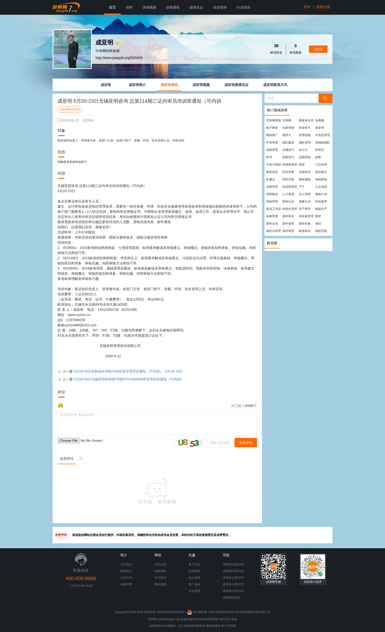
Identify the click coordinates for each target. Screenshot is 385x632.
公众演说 (321, 186)
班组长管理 (289, 209)
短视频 (319, 120)
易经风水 (288, 216)
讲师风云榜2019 (233, 571)
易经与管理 (273, 231)
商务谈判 (272, 172)
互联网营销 (273, 120)
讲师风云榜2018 (233, 577)
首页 (112, 7)
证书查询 (160, 577)
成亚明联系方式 (275, 85)
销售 (318, 157)
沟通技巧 (288, 150)
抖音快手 (305, 127)
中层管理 (272, 142)
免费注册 (323, 7)
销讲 (302, 164)
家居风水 (305, 231)
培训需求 (220, 7)
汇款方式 (126, 577)
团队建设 (288, 142)
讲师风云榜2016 (233, 591)
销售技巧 (288, 157)
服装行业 (321, 194)
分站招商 (194, 591)
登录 (306, 7)
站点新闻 (194, 577)
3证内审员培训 (70, 109)
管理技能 (305, 135)
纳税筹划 (321, 179)
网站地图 (160, 584)
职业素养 (321, 201)
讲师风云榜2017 (233, 584)
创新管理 (272, 150)
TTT (301, 186)
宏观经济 (305, 172)
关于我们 (126, 564)
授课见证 (196, 7)
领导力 (286, 135)
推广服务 (194, 584)
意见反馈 (160, 564)
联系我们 (126, 571)
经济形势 (288, 172)
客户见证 (194, 564)
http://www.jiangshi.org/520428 (119, 58)
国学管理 (288, 223)
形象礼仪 (305, 201)
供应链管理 (306, 216)
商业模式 (321, 172)
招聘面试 (272, 194)
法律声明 (126, 584)
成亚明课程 (169, 85)
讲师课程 (173, 7)
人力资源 (288, 194)
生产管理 (305, 209)
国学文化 (272, 223)
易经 (318, 223)
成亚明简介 (137, 85)
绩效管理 (272, 201)
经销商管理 (289, 164)
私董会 (270, 179)
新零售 (319, 127)
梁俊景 (210, 626)
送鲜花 (318, 49)
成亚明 (106, 85)
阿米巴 (319, 150)
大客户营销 (273, 164)
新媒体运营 (306, 120)
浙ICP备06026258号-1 (171, 612)
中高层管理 (322, 135)
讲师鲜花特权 (231, 597)
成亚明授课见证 (236, 85)
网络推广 (272, 135)
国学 (318, 216)
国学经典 (305, 223)
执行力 (303, 150)
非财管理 (272, 186)
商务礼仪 (288, 201)
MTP (269, 157)
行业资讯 (243, 7)
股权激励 (305, 179)
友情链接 (194, 571)
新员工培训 (273, 209)
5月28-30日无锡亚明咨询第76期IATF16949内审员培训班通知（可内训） (129, 379)
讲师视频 (149, 7)
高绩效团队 (322, 142)
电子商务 (272, 127)
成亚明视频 (201, 85)
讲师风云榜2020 (233, 564)
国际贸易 (321, 231)
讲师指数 (160, 571)
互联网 (286, 120)
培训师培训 (289, 186)
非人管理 (305, 194)
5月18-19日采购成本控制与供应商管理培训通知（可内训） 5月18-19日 (128, 371)
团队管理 (305, 142)
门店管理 (321, 164)
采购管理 (272, 216)
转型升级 (288, 179)
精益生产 (321, 209)
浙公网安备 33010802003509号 (211, 612)
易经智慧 (288, 231)
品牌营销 (305, 157)
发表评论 (246, 443)
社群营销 (288, 127)
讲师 (129, 7)
